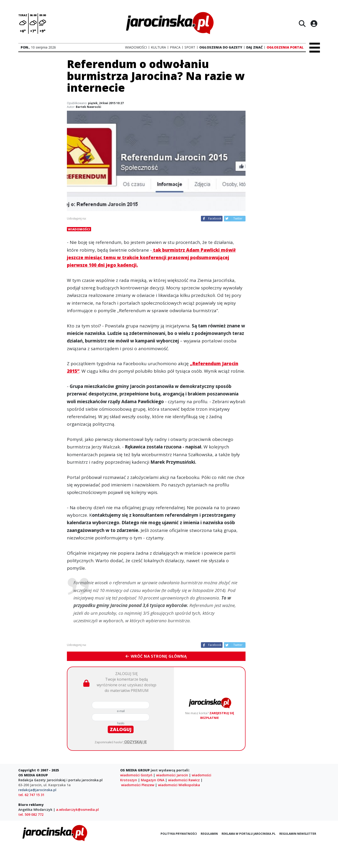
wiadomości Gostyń (136, 775)
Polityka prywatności (179, 834)
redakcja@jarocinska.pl (37, 790)
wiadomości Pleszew (137, 785)
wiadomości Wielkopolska (179, 785)
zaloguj (120, 729)
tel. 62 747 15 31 (31, 795)
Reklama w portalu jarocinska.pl (249, 834)
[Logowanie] (314, 23)
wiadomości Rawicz (184, 780)
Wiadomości (79, 229)
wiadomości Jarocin (172, 775)
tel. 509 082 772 (30, 814)
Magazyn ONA (152, 780)
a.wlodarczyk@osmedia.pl (77, 809)
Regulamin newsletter (297, 834)
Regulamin (209, 834)
